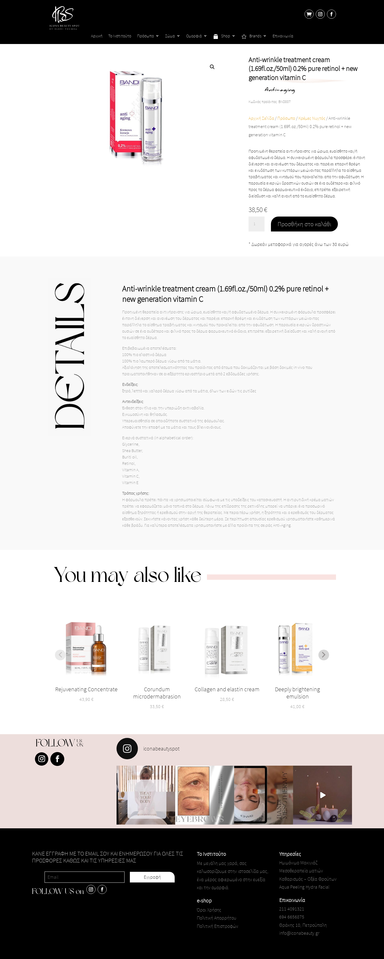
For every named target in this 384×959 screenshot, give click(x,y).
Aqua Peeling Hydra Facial (304, 887)
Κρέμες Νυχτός (311, 118)
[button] (212, 67)
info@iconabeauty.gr (299, 933)
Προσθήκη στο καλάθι (304, 224)
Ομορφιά (194, 36)
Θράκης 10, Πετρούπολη (303, 925)
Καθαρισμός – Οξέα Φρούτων (308, 879)
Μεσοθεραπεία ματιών (301, 871)
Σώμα (170, 36)
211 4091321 (291, 909)
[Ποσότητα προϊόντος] (257, 224)
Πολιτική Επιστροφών (217, 926)
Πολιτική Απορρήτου (216, 918)
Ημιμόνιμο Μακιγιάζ (298, 863)
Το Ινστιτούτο (119, 36)
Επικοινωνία (283, 36)
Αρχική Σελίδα (261, 118)
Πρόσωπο (145, 36)
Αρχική (96, 36)
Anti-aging (280, 90)
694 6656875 (291, 917)
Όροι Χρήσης (209, 910)
